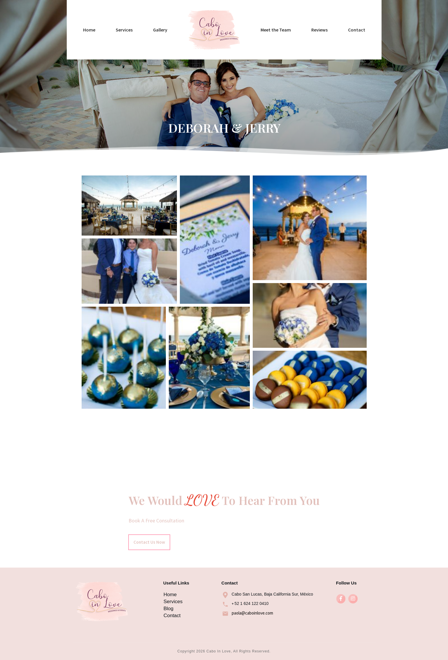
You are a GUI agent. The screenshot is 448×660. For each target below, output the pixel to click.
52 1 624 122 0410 (252, 603)
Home (170, 594)
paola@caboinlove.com (252, 613)
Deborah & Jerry (224, 216)
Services (173, 601)
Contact (172, 615)
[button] (129, 265)
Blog (168, 608)
